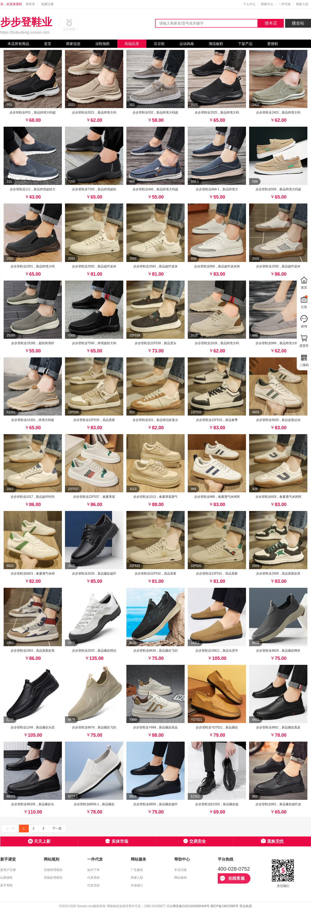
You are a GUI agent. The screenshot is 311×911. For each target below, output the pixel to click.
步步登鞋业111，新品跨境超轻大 (32, 189)
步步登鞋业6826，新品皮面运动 (278, 420)
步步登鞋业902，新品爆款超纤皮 (278, 804)
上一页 (10, 828)
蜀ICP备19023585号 (224, 906)
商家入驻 (302, 4)
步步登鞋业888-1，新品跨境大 (217, 189)
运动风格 (186, 44)
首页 (47, 44)
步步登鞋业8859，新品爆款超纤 (155, 804)
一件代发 (284, 4)
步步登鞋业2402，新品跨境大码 (278, 112)
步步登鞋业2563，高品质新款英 (33, 650)
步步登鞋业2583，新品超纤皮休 (94, 266)
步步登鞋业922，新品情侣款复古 (155, 420)
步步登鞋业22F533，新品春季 (217, 420)
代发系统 (93, 877)
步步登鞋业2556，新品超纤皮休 (278, 266)
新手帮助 (6, 885)
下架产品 (245, 44)
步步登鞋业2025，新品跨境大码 (217, 112)
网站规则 (180, 877)
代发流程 (93, 885)
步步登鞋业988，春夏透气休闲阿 (217, 497)
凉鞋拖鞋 (102, 44)
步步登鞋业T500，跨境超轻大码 (94, 343)
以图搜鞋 (6, 877)
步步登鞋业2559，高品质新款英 (278, 573)
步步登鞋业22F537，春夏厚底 (94, 497)
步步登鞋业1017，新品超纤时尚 (33, 497)
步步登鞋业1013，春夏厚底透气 (155, 497)
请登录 (30, 4)
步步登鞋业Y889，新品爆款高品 (155, 727)
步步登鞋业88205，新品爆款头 (32, 804)
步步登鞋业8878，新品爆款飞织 (94, 727)
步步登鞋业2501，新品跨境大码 (33, 266)
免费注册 (47, 4)
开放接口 (137, 885)
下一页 (57, 828)
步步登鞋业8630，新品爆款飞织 (155, 650)
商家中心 (267, 4)
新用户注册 (8, 870)
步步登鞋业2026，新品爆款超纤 (94, 573)
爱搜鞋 (272, 44)
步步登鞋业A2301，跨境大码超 (32, 420)
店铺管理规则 (53, 870)
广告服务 (137, 870)
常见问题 (180, 870)
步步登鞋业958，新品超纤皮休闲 (217, 266)
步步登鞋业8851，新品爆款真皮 (278, 727)
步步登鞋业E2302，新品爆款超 (216, 804)
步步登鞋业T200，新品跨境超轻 (94, 189)
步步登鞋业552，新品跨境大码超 (155, 112)
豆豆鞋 (159, 44)
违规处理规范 (53, 877)
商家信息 (73, 44)
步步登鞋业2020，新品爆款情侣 (94, 650)
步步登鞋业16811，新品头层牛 (217, 650)
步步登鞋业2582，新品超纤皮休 (155, 266)
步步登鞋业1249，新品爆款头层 (33, 727)
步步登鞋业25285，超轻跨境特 (32, 343)
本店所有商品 (18, 44)
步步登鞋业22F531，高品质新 (217, 573)
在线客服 (232, 878)
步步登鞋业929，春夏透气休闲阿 (278, 497)
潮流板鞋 (216, 44)
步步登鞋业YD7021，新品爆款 (217, 727)
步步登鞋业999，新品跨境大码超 (278, 343)
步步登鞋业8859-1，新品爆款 (94, 804)
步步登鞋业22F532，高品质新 (155, 573)
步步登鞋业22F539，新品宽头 (155, 343)
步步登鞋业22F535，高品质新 (94, 420)
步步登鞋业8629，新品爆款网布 (278, 650)
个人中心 (249, 4)
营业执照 (246, 906)
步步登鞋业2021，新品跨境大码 (94, 112)
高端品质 (132, 44)
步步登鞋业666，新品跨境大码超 (155, 189)
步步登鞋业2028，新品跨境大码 (217, 343)
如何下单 (93, 870)
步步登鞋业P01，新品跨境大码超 (32, 112)
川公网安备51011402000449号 (188, 906)
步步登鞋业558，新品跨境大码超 (278, 189)
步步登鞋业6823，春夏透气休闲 (33, 573)
